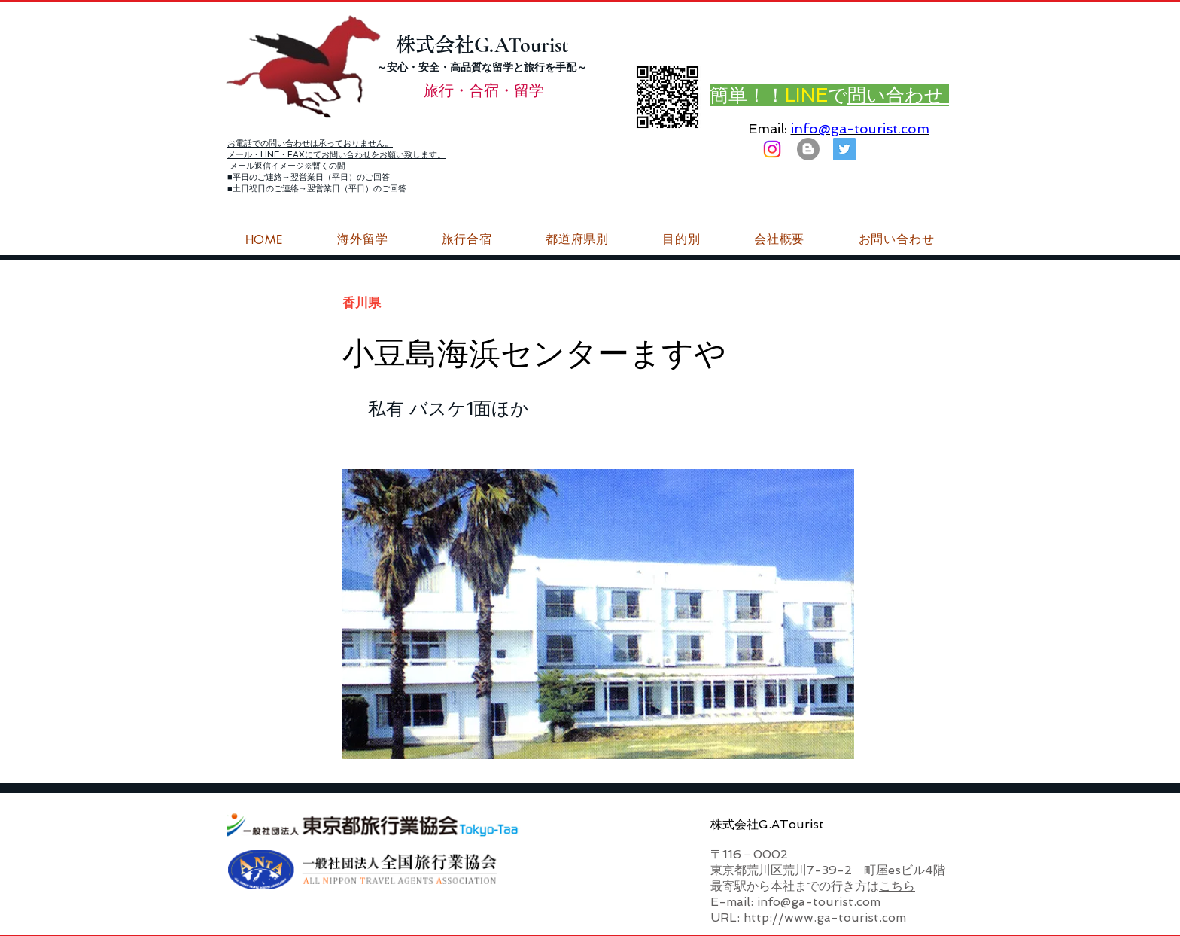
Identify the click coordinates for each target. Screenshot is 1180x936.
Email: (767, 128)
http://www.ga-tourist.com (825, 917)
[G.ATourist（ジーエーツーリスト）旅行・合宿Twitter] (844, 149)
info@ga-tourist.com (860, 128)
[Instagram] (772, 149)
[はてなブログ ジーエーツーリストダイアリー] (808, 149)
